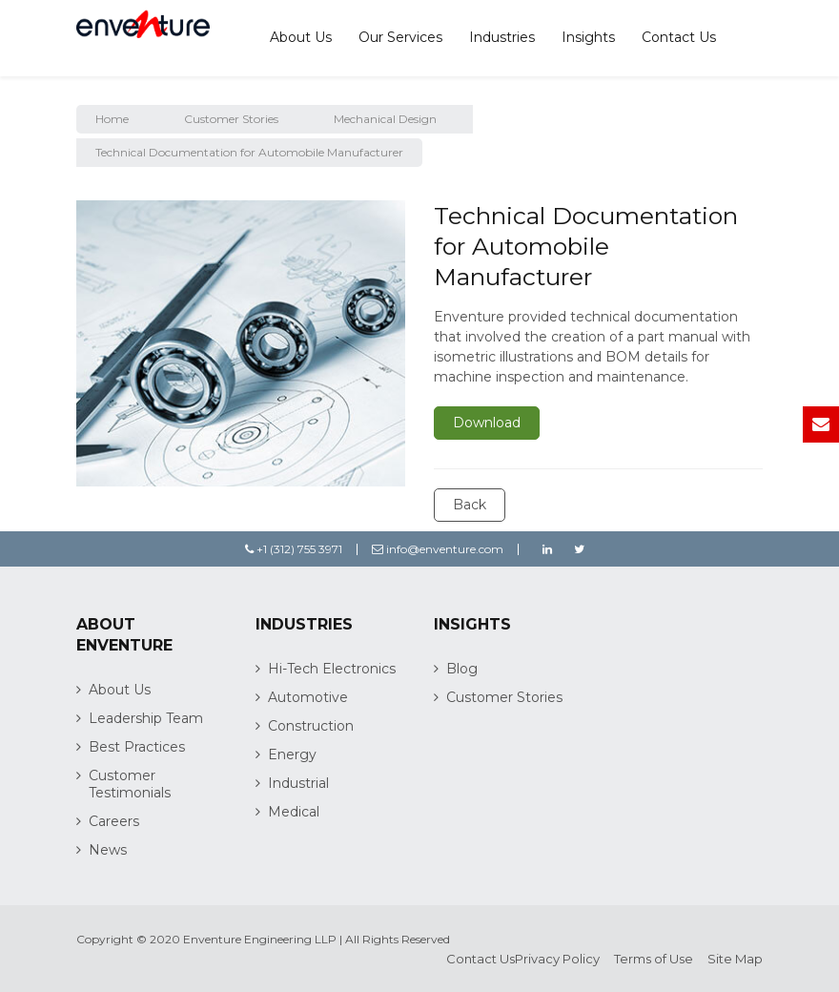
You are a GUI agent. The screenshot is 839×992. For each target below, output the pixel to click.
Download (487, 422)
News (108, 849)
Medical (293, 811)
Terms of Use (653, 958)
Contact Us (679, 37)
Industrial (298, 783)
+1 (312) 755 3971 (293, 549)
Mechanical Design (385, 119)
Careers (114, 821)
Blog (462, 668)
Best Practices (137, 746)
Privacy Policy (557, 958)
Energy (292, 754)
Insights (588, 37)
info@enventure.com (437, 549)
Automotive (308, 697)
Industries (502, 37)
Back (469, 504)
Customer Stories (231, 119)
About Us (301, 37)
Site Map (735, 958)
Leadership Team (146, 718)
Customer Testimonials (130, 784)
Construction (311, 725)
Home (112, 119)
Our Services (400, 37)
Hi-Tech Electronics (332, 668)
